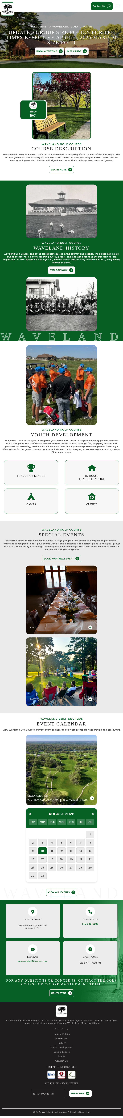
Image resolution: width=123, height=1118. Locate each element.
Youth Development (61, 1047)
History (61, 1043)
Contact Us (102, 6)
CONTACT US (61, 993)
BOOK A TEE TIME (49, 51)
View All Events (61, 892)
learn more (61, 170)
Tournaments (61, 1038)
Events (61, 1056)
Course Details (61, 1034)
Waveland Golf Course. (54, 1112)
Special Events (61, 1052)
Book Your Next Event (61, 559)
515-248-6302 (90, 924)
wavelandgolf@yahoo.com (32, 961)
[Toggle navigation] (118, 5)
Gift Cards (77, 51)
